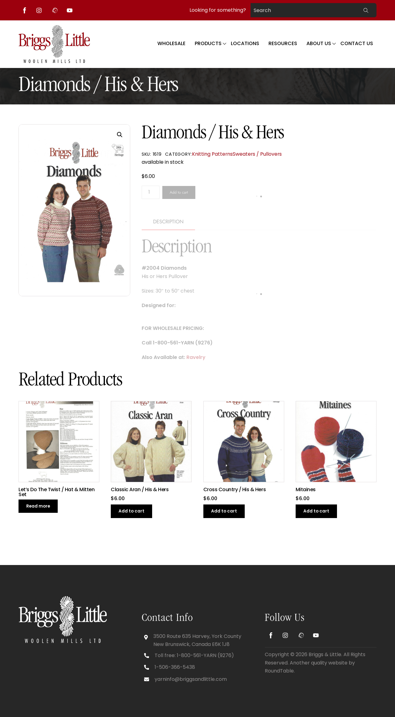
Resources (282, 43)
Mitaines (306, 489)
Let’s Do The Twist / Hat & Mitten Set (56, 492)
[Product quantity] (151, 192)
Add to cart (179, 192)
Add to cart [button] (131, 511)
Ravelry (196, 357)
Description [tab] (168, 221)
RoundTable (279, 670)
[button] (119, 134)
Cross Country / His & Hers (234, 489)
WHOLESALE (171, 43)
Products (208, 43)
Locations (245, 43)
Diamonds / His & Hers (98, 86)
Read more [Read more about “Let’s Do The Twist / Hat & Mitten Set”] (38, 506)
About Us (318, 43)
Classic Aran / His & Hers (139, 489)
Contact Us (356, 43)
